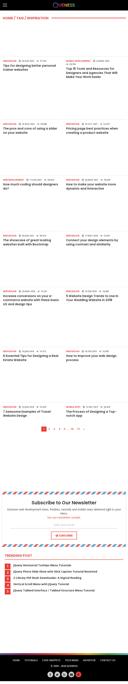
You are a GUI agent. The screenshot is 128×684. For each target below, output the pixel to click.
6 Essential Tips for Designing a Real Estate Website (31, 360)
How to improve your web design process (92, 360)
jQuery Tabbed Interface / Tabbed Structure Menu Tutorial (53, 593)
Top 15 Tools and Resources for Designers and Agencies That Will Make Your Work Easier (92, 72)
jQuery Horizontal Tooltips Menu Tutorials (42, 568)
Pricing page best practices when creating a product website (92, 131)
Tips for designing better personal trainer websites (29, 67)
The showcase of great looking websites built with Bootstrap (27, 243)
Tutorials (31, 663)
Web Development (13, 180)
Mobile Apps (73, 409)
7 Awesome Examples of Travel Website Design (27, 416)
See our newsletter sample (63, 520)
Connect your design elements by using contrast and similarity (92, 243)
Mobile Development (78, 60)
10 (72, 431)
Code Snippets (51, 663)
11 (78, 431)
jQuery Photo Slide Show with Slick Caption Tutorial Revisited (55, 574)
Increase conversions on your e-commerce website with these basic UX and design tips (31, 302)
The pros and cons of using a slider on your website (30, 131)
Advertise (89, 663)
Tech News (71, 663)
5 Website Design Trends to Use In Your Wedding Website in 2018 (92, 300)
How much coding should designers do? (30, 187)
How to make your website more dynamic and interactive (91, 187)
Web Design (9, 60)
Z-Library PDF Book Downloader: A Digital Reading (47, 580)
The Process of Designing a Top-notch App (91, 416)
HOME (8, 18)
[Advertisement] (64, 461)
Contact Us (107, 663)
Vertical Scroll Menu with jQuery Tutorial (41, 587)
